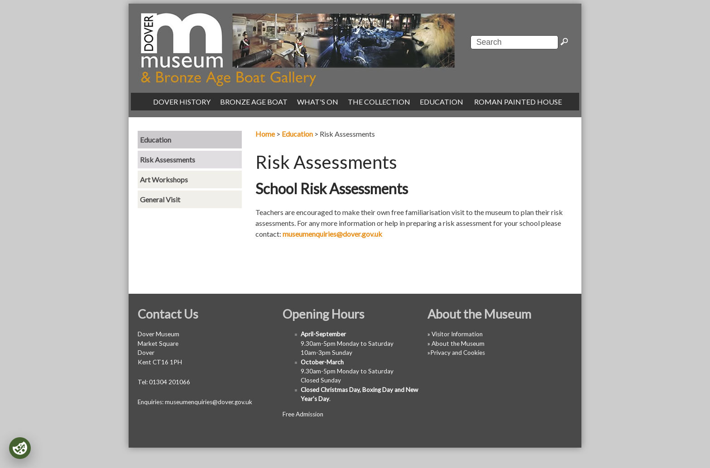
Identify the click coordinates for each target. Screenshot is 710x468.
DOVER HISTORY (182, 101)
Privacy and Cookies (457, 352)
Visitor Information (457, 334)
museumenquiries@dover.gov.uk (332, 233)
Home (265, 133)
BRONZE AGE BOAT (254, 101)
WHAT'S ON (317, 101)
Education (297, 133)
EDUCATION (441, 101)
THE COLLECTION (379, 101)
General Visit (160, 199)
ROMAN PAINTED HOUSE (518, 101)
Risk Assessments (167, 159)
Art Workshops (164, 179)
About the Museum (458, 343)
